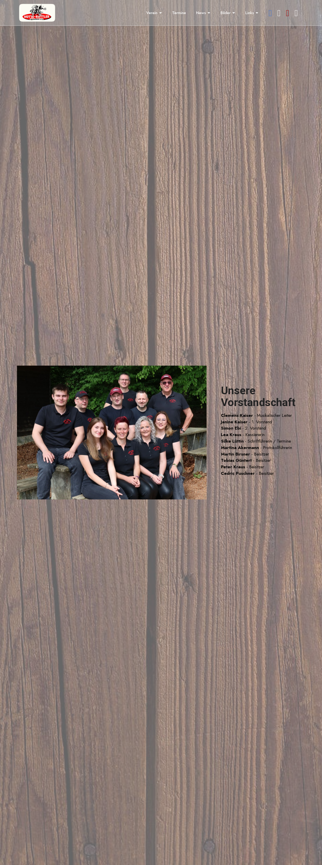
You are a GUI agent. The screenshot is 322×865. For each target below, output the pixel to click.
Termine (179, 13)
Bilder (225, 13)
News (201, 13)
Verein (151, 13)
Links (249, 13)
